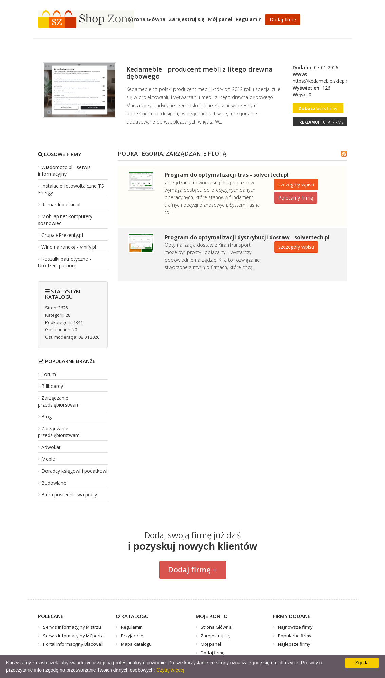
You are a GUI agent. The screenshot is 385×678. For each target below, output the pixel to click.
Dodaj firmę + (192, 569)
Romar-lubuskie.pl (60, 204)
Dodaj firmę (283, 19)
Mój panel (220, 19)
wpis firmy (317, 108)
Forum (48, 374)
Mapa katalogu (136, 644)
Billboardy (52, 386)
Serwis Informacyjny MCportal (74, 636)
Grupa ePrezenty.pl (62, 235)
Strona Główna (147, 19)
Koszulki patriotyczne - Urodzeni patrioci (64, 262)
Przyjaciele (132, 636)
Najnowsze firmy (295, 627)
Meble (48, 459)
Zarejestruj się (187, 19)
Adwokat (51, 447)
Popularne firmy (294, 636)
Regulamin (249, 19)
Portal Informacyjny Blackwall (73, 644)
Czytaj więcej (170, 670)
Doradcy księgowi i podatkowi (74, 471)
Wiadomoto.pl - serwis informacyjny (64, 170)
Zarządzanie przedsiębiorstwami (59, 401)
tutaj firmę (321, 122)
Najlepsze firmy (294, 644)
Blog (46, 416)
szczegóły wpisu (296, 184)
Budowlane (53, 482)
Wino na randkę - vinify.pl (68, 247)
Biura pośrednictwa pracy (69, 494)
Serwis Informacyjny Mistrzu (72, 627)
